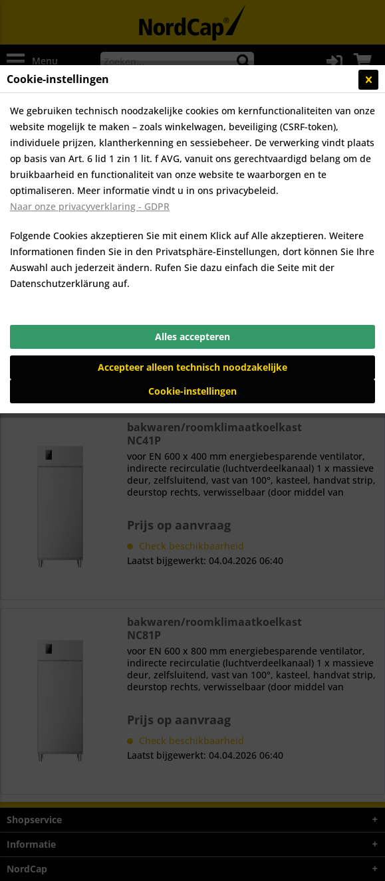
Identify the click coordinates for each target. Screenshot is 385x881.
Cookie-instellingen (192, 391)
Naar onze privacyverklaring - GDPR (90, 206)
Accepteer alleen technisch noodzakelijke (192, 367)
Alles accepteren (192, 336)
